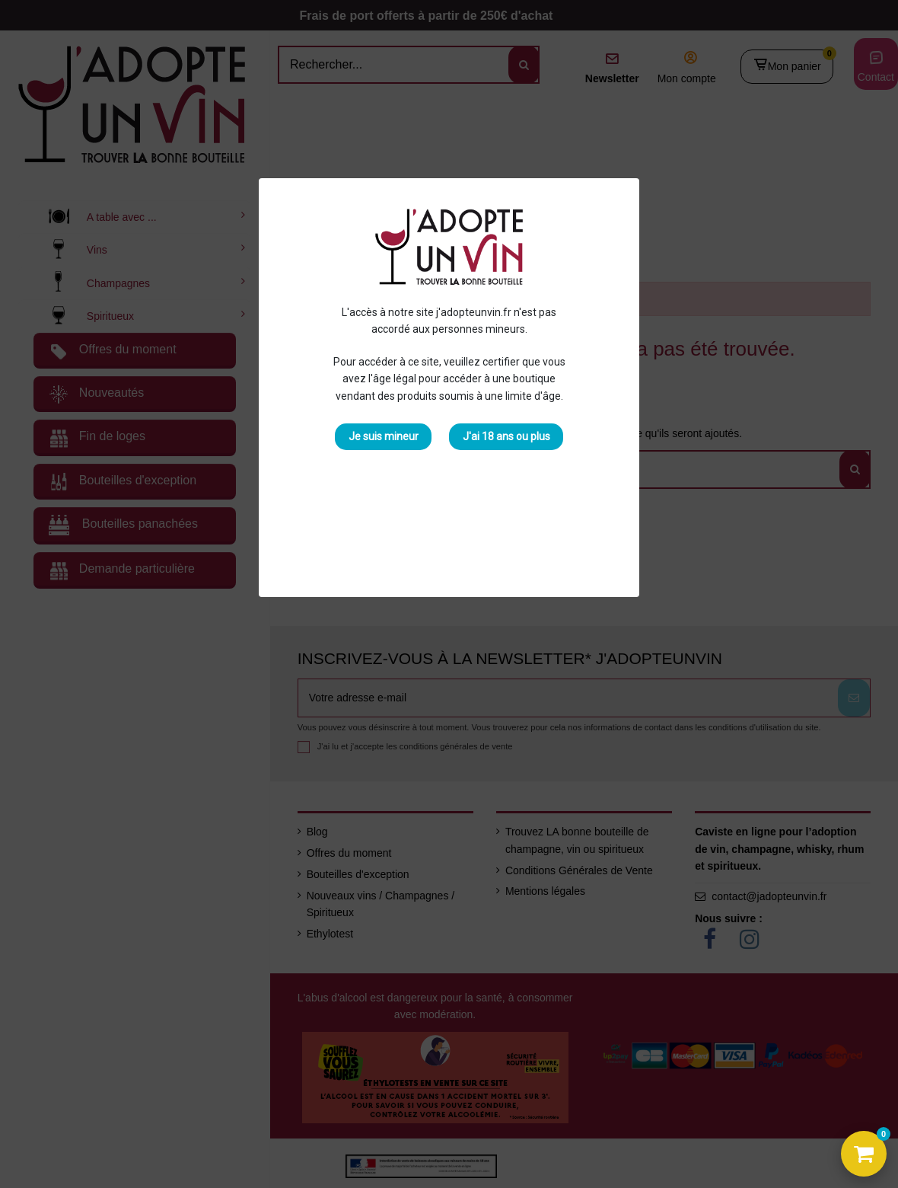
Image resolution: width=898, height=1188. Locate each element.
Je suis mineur (384, 436)
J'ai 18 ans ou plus (506, 436)
